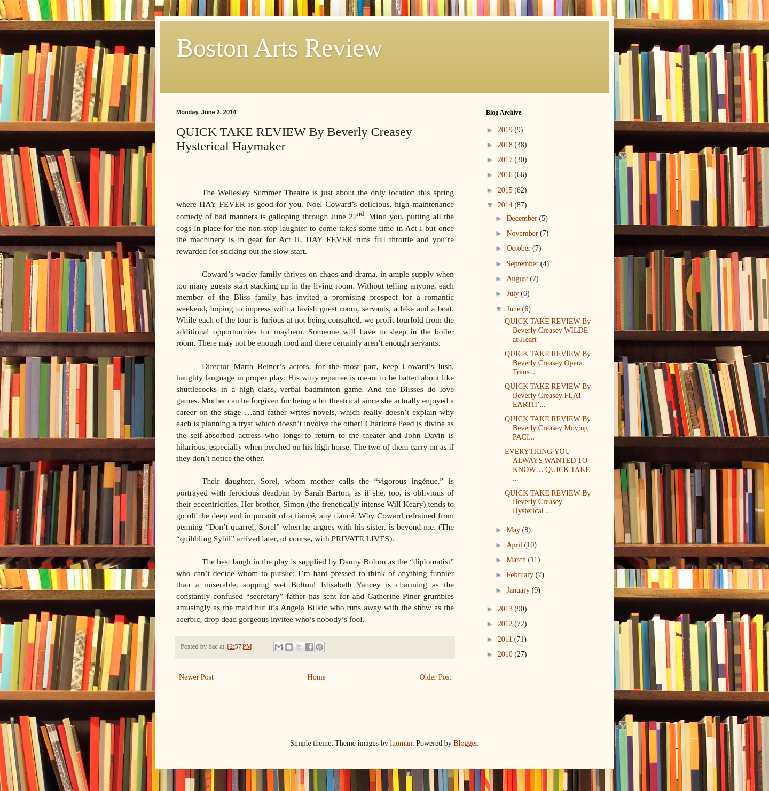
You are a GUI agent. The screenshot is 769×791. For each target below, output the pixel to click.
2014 (506, 205)
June (514, 309)
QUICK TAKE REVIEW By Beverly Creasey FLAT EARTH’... (548, 395)
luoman (401, 743)
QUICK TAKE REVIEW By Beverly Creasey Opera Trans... (548, 363)
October (519, 248)
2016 (506, 175)
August (518, 279)
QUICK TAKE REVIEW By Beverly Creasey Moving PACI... (548, 428)
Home (317, 677)
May (514, 530)
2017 (506, 160)
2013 (506, 609)
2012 (506, 624)
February (520, 575)
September (523, 264)
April (515, 545)
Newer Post (196, 677)
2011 (506, 639)
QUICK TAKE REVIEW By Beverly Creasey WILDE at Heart (548, 330)
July (513, 294)
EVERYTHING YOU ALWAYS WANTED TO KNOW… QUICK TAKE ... (547, 465)
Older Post (436, 677)
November (523, 233)
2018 (506, 145)
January (518, 590)
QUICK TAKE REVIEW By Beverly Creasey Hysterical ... (548, 502)
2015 (506, 190)
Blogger (465, 743)
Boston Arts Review (279, 48)
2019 (506, 130)
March (517, 560)
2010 (506, 654)
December (522, 218)
